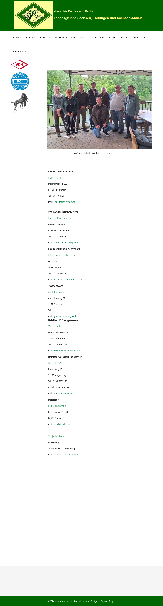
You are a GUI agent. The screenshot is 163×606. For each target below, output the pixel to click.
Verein (29, 37)
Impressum (139, 37)
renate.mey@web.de (63, 393)
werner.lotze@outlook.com (66, 350)
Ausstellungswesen (91, 37)
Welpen (44, 37)
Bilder (112, 37)
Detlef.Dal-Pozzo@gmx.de (66, 242)
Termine (124, 37)
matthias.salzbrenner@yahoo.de (69, 279)
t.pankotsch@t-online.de (65, 454)
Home (16, 37)
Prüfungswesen (64, 37)
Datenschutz (20, 51)
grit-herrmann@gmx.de (65, 316)
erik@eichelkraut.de (63, 424)
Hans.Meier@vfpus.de (64, 201)
